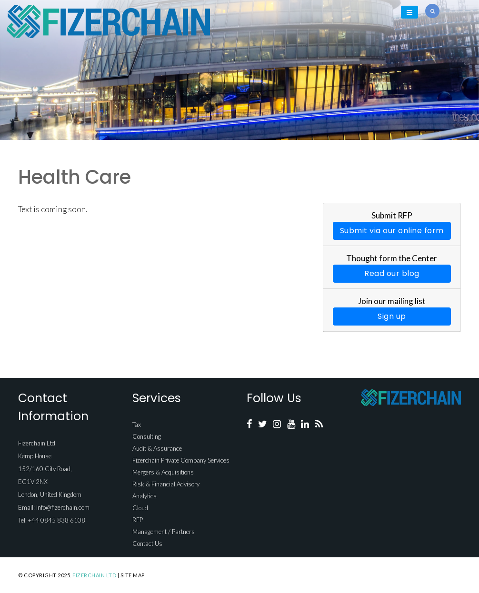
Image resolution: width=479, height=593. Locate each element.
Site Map (132, 575)
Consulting (146, 436)
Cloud (140, 508)
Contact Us (147, 543)
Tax (136, 424)
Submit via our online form (392, 230)
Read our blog (391, 273)
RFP (137, 520)
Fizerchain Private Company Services (181, 460)
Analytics (144, 496)
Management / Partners (163, 531)
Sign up (392, 316)
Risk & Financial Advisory (166, 484)
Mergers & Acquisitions (163, 472)
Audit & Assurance (157, 448)
